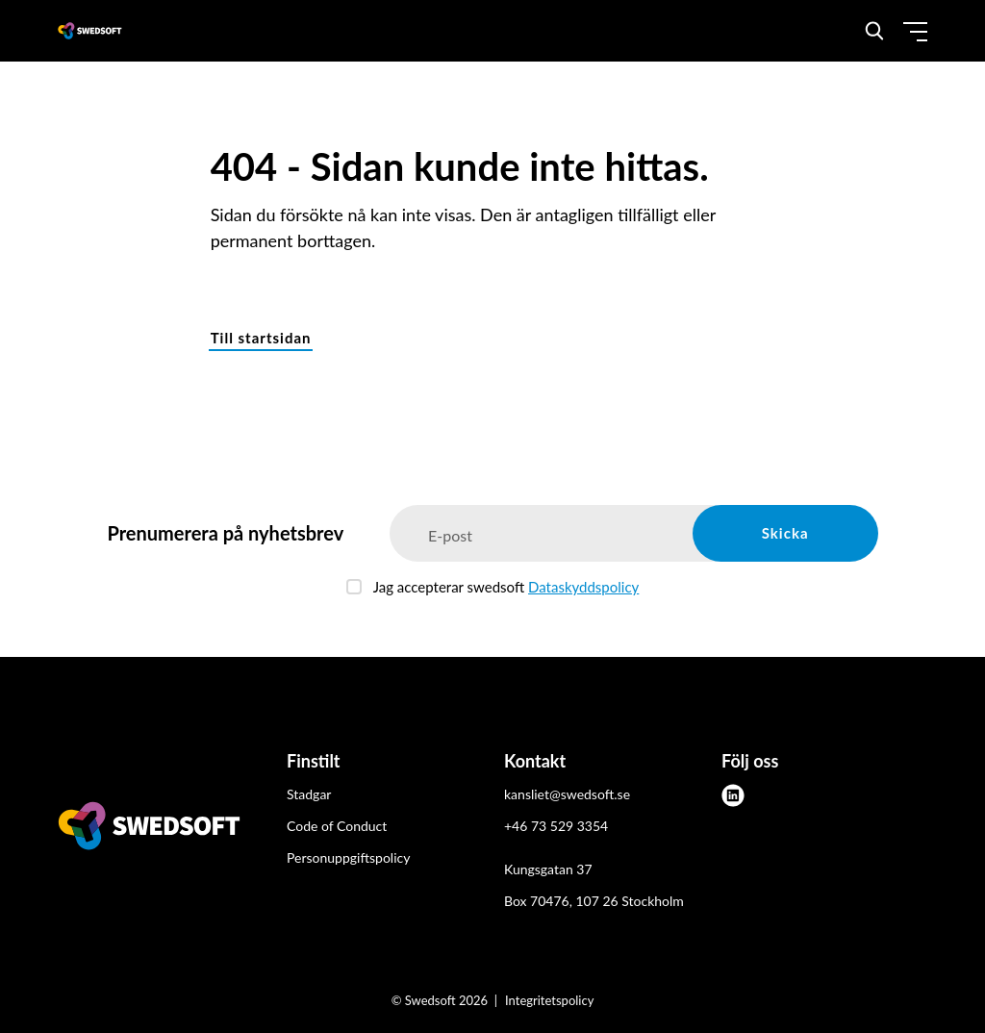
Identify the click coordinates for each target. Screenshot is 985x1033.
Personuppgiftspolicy (348, 857)
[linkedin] (733, 795)
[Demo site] (90, 31)
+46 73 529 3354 (556, 826)
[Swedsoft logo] (149, 829)
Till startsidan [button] (261, 337)
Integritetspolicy (549, 1000)
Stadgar (309, 794)
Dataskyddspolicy (583, 586)
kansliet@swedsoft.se (567, 794)
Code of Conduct (337, 826)
